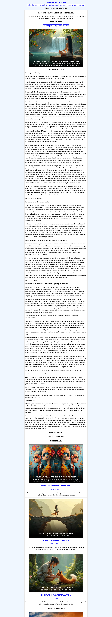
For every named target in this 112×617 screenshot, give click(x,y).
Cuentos (35, 5)
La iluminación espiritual (56, 2)
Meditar (70, 5)
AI (31, 5)
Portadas (46, 25)
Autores (48, 5)
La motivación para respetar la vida (56, 595)
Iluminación (62, 5)
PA (28, 5)
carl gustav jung (56, 544)
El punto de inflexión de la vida (56, 540)
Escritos (55, 5)
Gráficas (81, 5)
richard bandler (56, 489)
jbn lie (56, 598)
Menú (75, 5)
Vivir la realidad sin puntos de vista (56, 486)
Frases (42, 5)
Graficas (53, 25)
